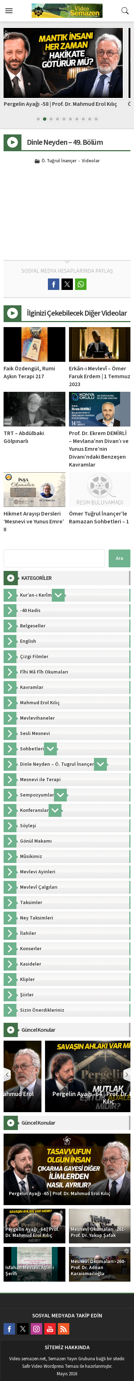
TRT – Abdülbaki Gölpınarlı (24, 437)
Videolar (91, 161)
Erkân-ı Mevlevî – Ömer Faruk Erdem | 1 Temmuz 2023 (99, 376)
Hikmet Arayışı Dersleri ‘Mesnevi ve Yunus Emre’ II (34, 521)
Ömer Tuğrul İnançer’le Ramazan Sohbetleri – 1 (99, 518)
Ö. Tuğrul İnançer (58, 161)
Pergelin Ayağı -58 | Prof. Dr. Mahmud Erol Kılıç (67, 104)
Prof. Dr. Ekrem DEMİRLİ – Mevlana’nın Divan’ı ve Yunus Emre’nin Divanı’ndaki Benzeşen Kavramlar (99, 449)
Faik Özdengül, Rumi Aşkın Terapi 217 (29, 372)
